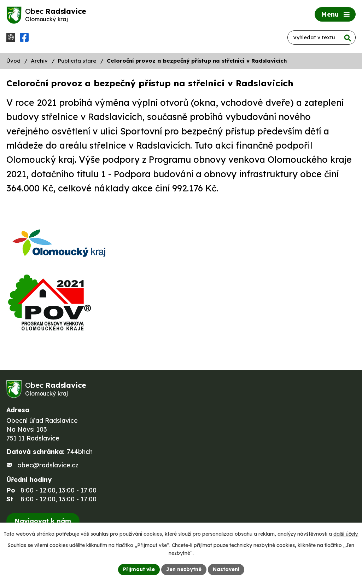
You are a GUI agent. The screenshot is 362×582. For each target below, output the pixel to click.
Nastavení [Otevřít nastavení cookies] (226, 569)
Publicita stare (77, 60)
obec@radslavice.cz (47, 465)
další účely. (345, 534)
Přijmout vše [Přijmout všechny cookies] (139, 569)
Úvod (13, 60)
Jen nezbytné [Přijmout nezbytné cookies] (184, 569)
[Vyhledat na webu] (321, 37)
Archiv (39, 60)
